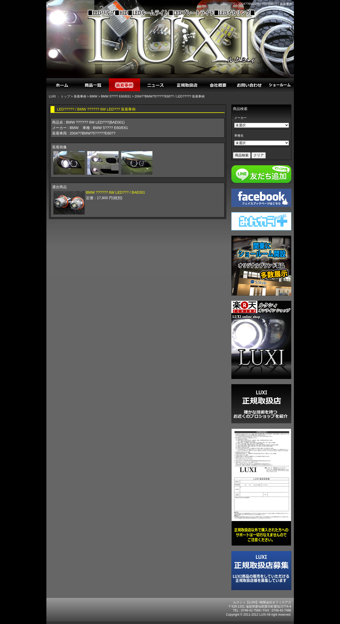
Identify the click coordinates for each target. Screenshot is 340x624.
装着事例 (80, 96)
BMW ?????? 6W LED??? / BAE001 (115, 192)
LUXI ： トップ (59, 96)
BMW (93, 96)
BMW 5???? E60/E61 (116, 96)
